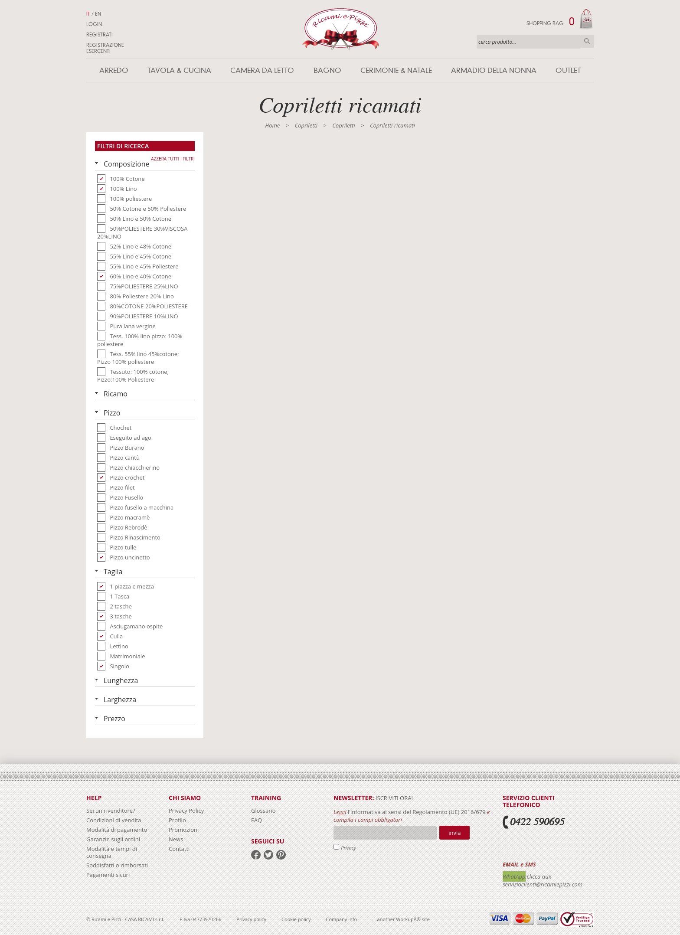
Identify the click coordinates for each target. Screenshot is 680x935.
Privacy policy (251, 919)
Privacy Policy (186, 810)
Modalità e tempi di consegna (111, 852)
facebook (256, 855)
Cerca (587, 41)
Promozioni (184, 830)
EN (98, 14)
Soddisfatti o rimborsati (117, 865)
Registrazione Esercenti (105, 48)
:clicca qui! (539, 876)
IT (88, 14)
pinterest (281, 855)
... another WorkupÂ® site (401, 919)
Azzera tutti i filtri (173, 159)
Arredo (113, 70)
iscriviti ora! (393, 798)
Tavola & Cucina (179, 70)
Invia (454, 833)
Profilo (177, 820)
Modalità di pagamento (116, 830)
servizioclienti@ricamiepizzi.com (542, 884)
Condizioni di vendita (113, 820)
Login (94, 24)
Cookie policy (296, 919)
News (176, 839)
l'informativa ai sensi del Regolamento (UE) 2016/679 (417, 812)
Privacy (348, 847)
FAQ (256, 820)
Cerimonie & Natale (396, 70)
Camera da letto (262, 70)
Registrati (99, 35)
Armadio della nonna (493, 70)
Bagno (327, 70)
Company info (341, 919)
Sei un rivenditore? (110, 810)
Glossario (263, 810)
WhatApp (514, 876)
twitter (268, 855)
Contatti (179, 849)
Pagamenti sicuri (108, 875)
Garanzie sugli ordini (113, 839)
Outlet (568, 70)
